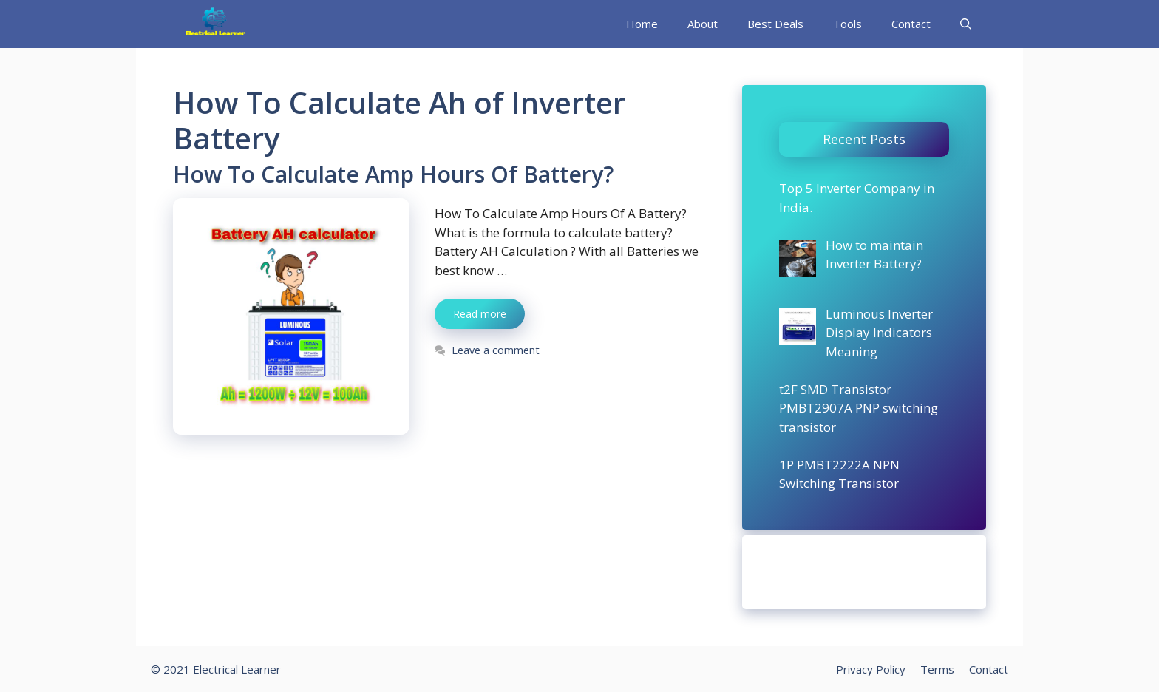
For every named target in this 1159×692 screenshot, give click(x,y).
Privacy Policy (870, 669)
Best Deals (775, 23)
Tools (847, 23)
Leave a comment (496, 350)
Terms (937, 669)
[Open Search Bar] (965, 24)
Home (642, 23)
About (702, 23)
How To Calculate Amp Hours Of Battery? (393, 174)
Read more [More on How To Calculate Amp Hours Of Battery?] (479, 314)
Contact (911, 23)
